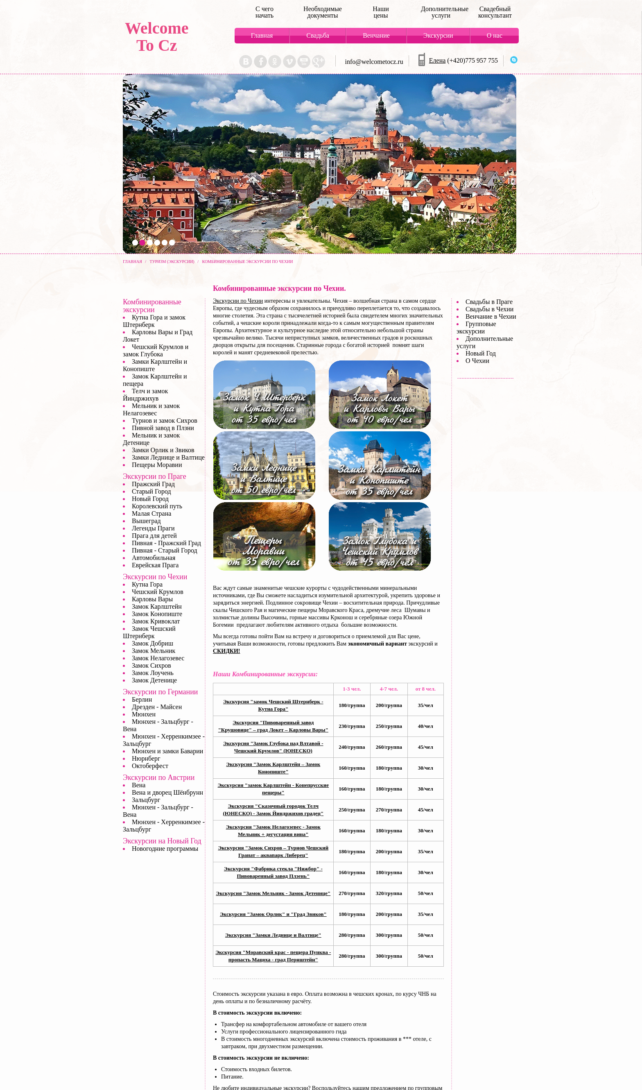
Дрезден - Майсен (157, 706)
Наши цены (381, 12)
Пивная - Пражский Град (166, 542)
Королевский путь (157, 506)
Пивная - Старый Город (164, 550)
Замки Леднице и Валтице (168, 457)
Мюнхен (144, 714)
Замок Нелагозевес (158, 658)
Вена (138, 785)
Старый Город (151, 491)
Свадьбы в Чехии (489, 309)
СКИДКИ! (226, 651)
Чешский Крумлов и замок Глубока (155, 350)
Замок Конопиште (157, 613)
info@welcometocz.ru (374, 61)
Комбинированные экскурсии (152, 306)
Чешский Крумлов (157, 591)
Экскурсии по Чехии (238, 301)
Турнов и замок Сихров (164, 420)
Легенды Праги (153, 528)
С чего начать (264, 12)
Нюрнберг (146, 758)
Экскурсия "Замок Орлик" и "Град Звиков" (273, 914)
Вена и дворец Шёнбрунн (167, 792)
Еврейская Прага (155, 565)
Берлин (142, 699)
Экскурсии (438, 35)
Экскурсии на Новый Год (162, 841)
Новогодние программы (165, 848)
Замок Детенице (154, 680)
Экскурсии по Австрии (158, 777)
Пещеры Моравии (157, 464)
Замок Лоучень (153, 672)
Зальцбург (146, 799)
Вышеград (146, 520)
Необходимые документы (322, 12)
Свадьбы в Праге (489, 301)
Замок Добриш (152, 643)
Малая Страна (151, 513)
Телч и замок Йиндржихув (145, 395)
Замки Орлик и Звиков (163, 449)
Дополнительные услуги (441, 12)
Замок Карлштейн (157, 606)
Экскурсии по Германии (160, 692)
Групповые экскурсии (476, 327)
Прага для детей (154, 535)
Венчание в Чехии (491, 316)
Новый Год (481, 353)
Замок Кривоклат (156, 621)
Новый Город (150, 498)
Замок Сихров (151, 665)
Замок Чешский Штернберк (149, 632)
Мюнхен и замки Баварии (167, 751)
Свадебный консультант (495, 12)
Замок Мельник (153, 650)
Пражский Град (153, 483)
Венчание (376, 35)
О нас (494, 35)
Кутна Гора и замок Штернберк (154, 321)
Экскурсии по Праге (154, 476)
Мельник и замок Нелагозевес (151, 409)
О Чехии (477, 360)
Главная (262, 35)
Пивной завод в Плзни (163, 427)
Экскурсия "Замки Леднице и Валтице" (273, 935)
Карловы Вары (152, 599)
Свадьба (317, 35)
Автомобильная (153, 557)
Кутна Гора (147, 584)
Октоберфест (150, 765)
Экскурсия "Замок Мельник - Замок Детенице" (273, 893)
